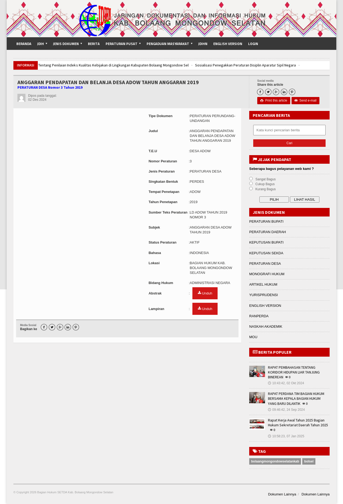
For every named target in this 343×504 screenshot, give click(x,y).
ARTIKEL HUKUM (263, 284)
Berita (94, 43)
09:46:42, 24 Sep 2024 (286, 410)
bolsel (309, 461)
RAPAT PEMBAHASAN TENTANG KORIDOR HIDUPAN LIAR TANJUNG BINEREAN (294, 372)
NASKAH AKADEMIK (265, 326)
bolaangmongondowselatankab (275, 461)
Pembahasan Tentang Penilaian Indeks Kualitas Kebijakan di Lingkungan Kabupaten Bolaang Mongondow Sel (102, 65)
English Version (227, 43)
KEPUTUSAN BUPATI (266, 242)
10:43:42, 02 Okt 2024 (286, 383)
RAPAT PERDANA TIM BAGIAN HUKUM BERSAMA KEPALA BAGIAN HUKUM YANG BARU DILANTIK (296, 398)
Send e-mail (305, 100)
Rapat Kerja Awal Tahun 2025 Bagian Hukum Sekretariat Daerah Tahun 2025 (298, 422)
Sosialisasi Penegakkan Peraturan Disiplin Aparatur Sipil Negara (245, 65)
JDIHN (202, 43)
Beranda (23, 43)
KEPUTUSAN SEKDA (266, 253)
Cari (289, 143)
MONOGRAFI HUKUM (266, 274)
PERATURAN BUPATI (266, 221)
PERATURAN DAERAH (267, 232)
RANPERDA (259, 316)
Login (253, 43)
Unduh (205, 293)
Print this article (273, 100)
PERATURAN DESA (265, 264)
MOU (253, 337)
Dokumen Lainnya (282, 494)
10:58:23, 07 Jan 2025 (286, 436)
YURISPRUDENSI (263, 295)
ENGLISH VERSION (265, 306)
